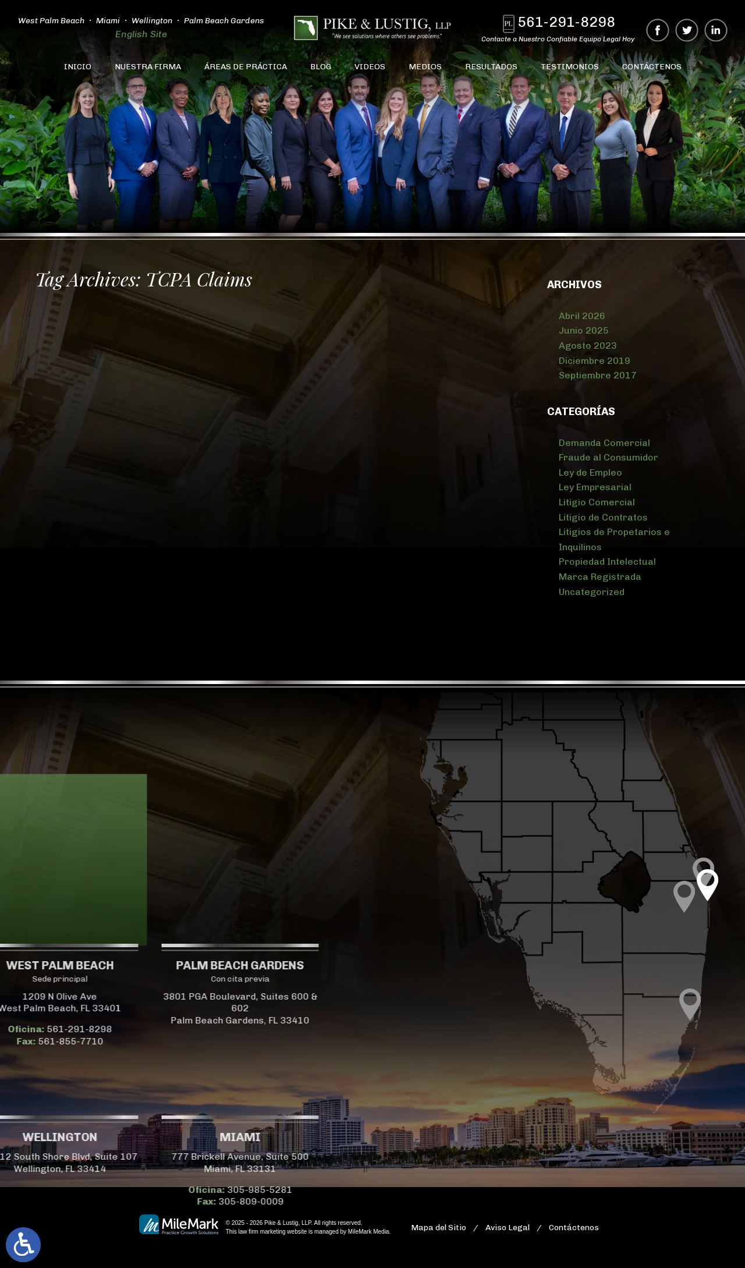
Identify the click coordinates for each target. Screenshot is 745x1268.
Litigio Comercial (597, 502)
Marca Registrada (600, 576)
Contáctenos (652, 67)
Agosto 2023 (588, 345)
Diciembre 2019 (594, 360)
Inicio (77, 67)
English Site (141, 34)
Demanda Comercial (604, 442)
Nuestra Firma (148, 67)
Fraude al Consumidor (608, 457)
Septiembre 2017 (598, 375)
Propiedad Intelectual (607, 561)
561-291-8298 (567, 21)
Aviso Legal (507, 1227)
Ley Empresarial (595, 487)
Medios (425, 67)
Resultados (491, 67)
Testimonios (570, 67)
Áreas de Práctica (245, 67)
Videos (369, 67)
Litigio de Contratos (603, 517)
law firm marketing (261, 1231)
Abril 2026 (582, 315)
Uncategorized (592, 591)
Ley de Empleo (590, 472)
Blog (320, 67)
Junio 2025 (584, 330)
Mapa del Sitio (438, 1227)
